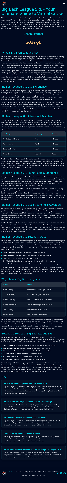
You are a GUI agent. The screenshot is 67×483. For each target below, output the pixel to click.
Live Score (19, 472)
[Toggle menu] (64, 3)
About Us (38, 472)
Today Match (28, 472)
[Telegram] (61, 473)
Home (11, 472)
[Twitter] (58, 473)
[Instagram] (65, 473)
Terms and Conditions (50, 472)
